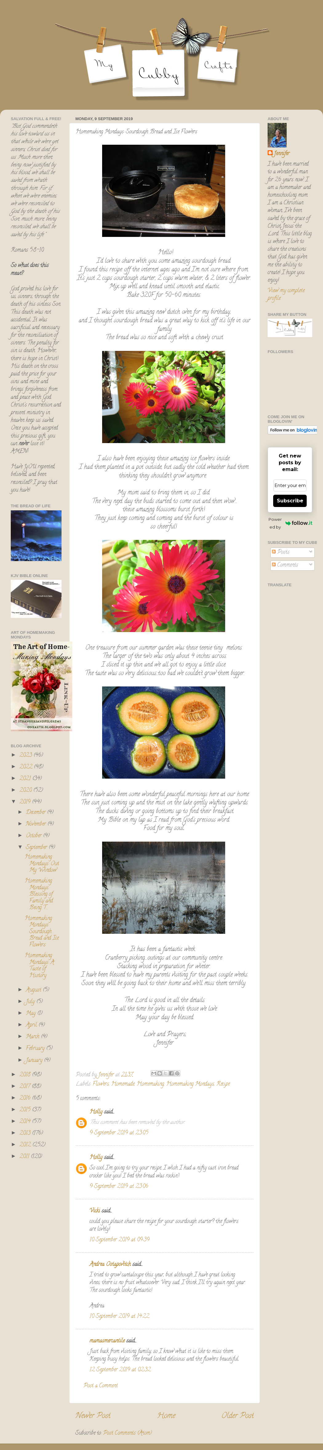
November (36, 824)
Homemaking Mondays (190, 1084)
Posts (280, 552)
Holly (96, 1112)
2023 (26, 755)
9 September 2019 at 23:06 (119, 1186)
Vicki (95, 1211)
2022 (26, 767)
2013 (25, 1133)
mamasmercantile (107, 1341)
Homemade (122, 1084)
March (33, 1037)
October (34, 836)
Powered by (290, 523)
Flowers (101, 1084)
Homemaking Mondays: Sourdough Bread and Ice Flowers (42, 931)
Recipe (223, 1084)
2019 (25, 802)
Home (166, 1416)
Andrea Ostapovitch (110, 1264)
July (31, 1002)
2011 (25, 1157)
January (35, 1060)
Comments (285, 565)
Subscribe (290, 501)
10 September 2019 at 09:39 (120, 1240)
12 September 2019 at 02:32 (120, 1370)
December (36, 812)
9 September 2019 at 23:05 (119, 1133)
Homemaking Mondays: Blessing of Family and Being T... (39, 894)
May (31, 1013)
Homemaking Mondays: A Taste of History (39, 966)
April (32, 1025)
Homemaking (150, 1084)
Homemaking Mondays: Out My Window (42, 864)
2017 (25, 1087)
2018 (25, 1075)
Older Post (237, 1416)
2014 (25, 1122)
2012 (25, 1145)
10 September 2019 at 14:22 (119, 1316)
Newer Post (92, 1416)
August (34, 990)
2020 (26, 790)
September (37, 847)
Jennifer (281, 154)
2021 (25, 779)
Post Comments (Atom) (127, 1433)
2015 (25, 1110)
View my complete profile (286, 295)
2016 (25, 1098)
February (36, 1048)
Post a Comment (100, 1386)
